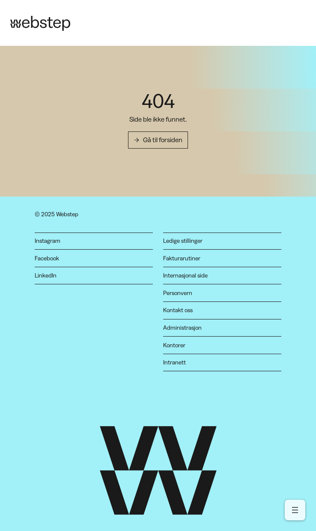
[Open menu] (295, 510)
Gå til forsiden (162, 140)
